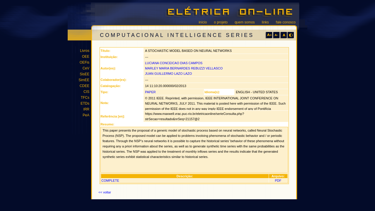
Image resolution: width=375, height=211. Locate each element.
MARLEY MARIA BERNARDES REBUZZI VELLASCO (184, 68)
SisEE (84, 74)
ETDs (85, 103)
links (265, 22)
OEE (85, 57)
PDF (278, 180)
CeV (86, 68)
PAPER (150, 92)
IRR (86, 109)
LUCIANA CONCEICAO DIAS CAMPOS (173, 63)
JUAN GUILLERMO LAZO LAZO (168, 73)
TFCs (85, 98)
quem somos (245, 22)
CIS (86, 92)
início (203, 22)
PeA (86, 115)
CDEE (84, 86)
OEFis (84, 62)
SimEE (84, 80)
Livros (84, 51)
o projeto (221, 22)
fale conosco (286, 22)
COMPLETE (110, 180)
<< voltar (104, 192)
